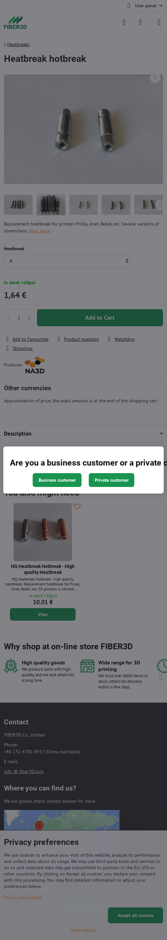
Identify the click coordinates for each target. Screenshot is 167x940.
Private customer (112, 480)
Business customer (57, 480)
